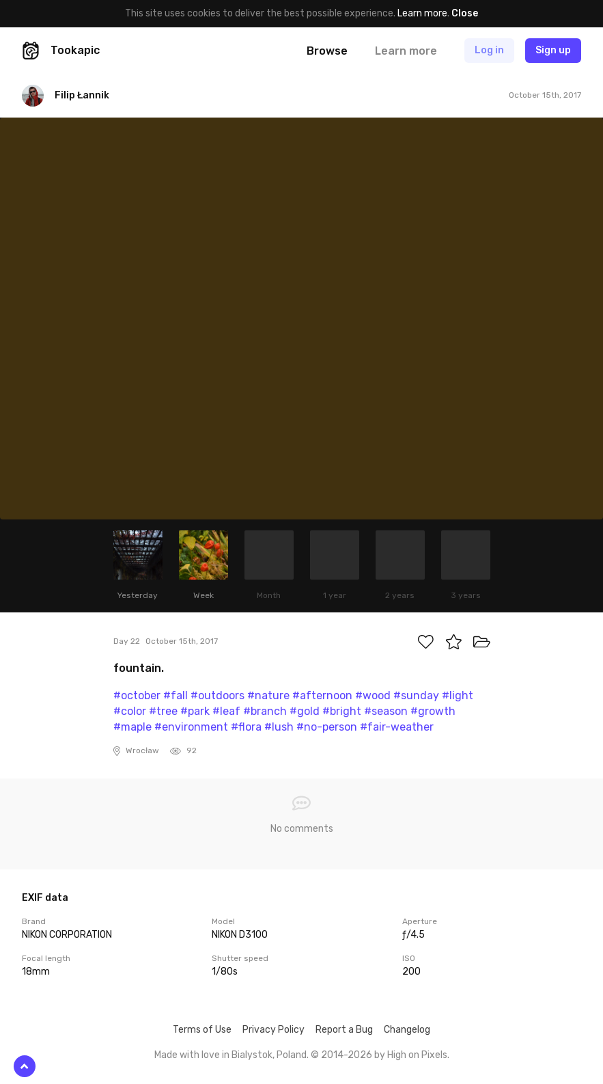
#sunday (416, 695)
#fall (175, 695)
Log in (489, 50)
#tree (163, 711)
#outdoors (217, 695)
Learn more (422, 13)
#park (195, 711)
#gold (305, 711)
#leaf (226, 711)
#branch (265, 711)
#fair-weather (397, 726)
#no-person (326, 726)
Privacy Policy (273, 1029)
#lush (279, 726)
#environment (191, 726)
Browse (327, 50)
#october (136, 695)
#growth (432, 711)
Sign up (553, 50)
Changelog (407, 1029)
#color (129, 711)
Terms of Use (202, 1029)
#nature (268, 695)
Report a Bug (344, 1029)
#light (457, 695)
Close (464, 13)
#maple (132, 726)
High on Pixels (417, 1055)
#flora (246, 726)
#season (386, 711)
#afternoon (322, 695)
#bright (341, 711)
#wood (373, 695)
